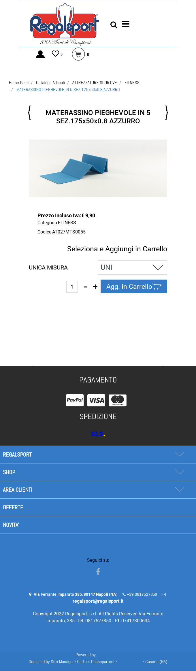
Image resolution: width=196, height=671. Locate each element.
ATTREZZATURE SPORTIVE (94, 83)
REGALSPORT (17, 454)
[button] (113, 24)
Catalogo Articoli (50, 83)
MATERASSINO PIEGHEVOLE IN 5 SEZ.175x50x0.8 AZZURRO (68, 89)
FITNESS (132, 83)
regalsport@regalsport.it (98, 601)
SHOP (9, 472)
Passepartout (108, 655)
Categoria (47, 222)
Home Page (19, 83)
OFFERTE (13, 507)
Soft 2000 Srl (130, 662)
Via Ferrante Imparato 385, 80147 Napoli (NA (75, 594)
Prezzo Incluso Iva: (59, 215)
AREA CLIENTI (17, 489)
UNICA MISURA (48, 267)
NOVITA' (11, 525)
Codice (44, 232)
